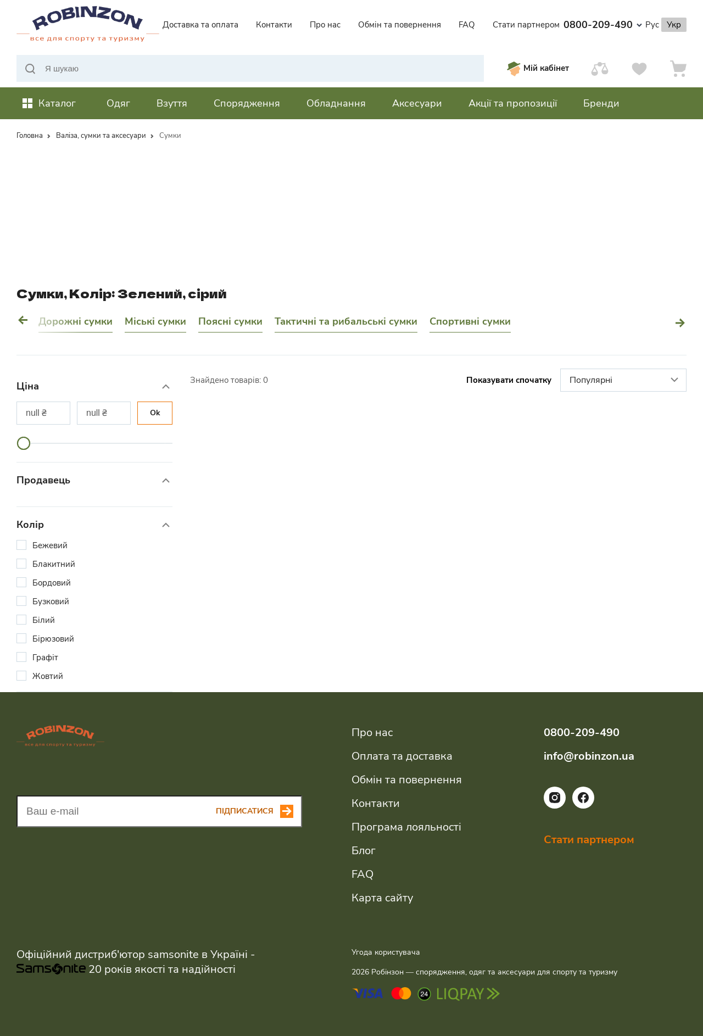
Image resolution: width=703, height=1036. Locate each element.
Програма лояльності (406, 827)
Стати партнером (526, 24)
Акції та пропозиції (512, 103)
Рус (652, 24)
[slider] (23, 443)
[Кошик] (678, 68)
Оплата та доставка (402, 756)
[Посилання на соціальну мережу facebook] (583, 806)
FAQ (467, 24)
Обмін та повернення (399, 24)
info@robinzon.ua (589, 756)
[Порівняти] (600, 68)
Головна (29, 136)
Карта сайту (382, 897)
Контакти (274, 24)
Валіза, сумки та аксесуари (101, 136)
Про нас (325, 24)
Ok (155, 413)
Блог (364, 850)
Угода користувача (386, 952)
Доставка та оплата (200, 24)
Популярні (625, 380)
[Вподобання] (639, 68)
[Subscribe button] (259, 811)
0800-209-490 (602, 24)
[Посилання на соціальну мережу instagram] (555, 806)
